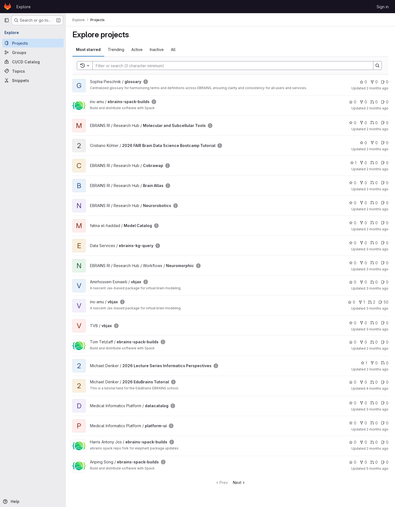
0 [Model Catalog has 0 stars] (352, 222)
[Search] (230, 65)
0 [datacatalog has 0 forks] (363, 403)
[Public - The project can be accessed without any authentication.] (145, 82)
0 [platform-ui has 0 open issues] (384, 423)
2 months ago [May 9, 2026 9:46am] (377, 448)
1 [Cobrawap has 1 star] (353, 162)
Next (239, 482)
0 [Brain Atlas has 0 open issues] (384, 182)
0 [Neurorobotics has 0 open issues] (384, 202)
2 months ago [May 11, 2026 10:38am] (377, 149)
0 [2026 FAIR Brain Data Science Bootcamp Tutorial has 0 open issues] (384, 142)
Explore (23, 6)
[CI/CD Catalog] (33, 61)
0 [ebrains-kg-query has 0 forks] (363, 242)
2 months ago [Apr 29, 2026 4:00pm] (377, 348)
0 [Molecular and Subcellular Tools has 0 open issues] (384, 122)
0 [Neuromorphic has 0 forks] (363, 262)
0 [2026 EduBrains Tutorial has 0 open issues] (384, 382)
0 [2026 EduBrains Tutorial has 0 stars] (352, 382)
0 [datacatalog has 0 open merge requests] (374, 403)
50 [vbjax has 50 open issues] (383, 302)
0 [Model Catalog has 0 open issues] (384, 222)
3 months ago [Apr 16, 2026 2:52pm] (377, 288)
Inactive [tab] (157, 49)
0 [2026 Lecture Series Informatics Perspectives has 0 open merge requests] (384, 363)
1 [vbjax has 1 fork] (362, 302)
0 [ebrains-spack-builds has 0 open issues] (384, 102)
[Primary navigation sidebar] (6, 20)
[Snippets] (33, 80)
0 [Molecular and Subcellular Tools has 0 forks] (363, 122)
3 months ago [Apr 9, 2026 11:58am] (377, 329)
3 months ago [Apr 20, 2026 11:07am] (377, 269)
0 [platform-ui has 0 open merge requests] (374, 423)
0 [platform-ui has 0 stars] (352, 423)
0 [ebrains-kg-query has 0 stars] (352, 242)
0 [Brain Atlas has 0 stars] (352, 182)
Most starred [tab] (88, 49)
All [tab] (173, 49)
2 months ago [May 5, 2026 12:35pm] (377, 108)
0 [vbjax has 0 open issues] (384, 282)
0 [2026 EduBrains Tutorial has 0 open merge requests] (374, 382)
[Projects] (33, 43)
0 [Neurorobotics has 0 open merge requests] (374, 202)
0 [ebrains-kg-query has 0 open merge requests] (374, 242)
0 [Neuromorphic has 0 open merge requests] (374, 262)
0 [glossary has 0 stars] (363, 82)
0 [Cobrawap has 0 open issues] (384, 162)
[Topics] (33, 71)
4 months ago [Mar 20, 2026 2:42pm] (377, 388)
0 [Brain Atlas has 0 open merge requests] (374, 182)
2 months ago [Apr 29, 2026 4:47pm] (377, 209)
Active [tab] (137, 49)
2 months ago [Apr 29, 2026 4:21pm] (377, 189)
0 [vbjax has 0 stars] (352, 282)
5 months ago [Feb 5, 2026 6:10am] (377, 468)
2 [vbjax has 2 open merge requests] (371, 302)
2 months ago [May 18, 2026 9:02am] (377, 169)
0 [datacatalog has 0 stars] (352, 403)
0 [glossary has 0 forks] (374, 82)
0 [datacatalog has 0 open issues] (384, 403)
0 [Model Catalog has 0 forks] (363, 222)
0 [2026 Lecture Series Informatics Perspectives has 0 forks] (374, 363)
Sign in (383, 6)
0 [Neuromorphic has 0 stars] (352, 262)
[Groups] (33, 52)
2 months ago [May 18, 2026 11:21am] (377, 88)
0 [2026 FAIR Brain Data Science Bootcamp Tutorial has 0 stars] (363, 142)
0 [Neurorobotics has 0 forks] (363, 202)
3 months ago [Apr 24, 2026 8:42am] (377, 409)
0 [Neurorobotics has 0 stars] (352, 202)
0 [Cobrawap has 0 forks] (363, 162)
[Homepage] (7, 6)
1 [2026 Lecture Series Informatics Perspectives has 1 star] (364, 363)
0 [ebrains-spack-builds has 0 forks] (363, 102)
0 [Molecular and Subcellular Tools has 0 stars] (352, 122)
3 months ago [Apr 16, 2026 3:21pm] (377, 308)
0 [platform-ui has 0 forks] (363, 423)
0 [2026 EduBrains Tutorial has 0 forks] (363, 382)
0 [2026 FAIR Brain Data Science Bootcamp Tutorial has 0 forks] (374, 142)
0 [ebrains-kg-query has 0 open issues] (384, 242)
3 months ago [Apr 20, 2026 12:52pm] (377, 249)
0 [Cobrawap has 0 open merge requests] (374, 162)
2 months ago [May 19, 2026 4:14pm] (377, 129)
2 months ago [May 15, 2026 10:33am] (377, 369)
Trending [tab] (116, 49)
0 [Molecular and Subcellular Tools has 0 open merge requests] (374, 122)
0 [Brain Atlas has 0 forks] (363, 182)
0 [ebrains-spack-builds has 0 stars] (352, 102)
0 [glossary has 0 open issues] (384, 82)
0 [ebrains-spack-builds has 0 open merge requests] (374, 102)
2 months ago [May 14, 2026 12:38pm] (377, 429)
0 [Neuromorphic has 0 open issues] (384, 262)
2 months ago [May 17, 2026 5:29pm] (377, 229)
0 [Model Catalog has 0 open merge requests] (374, 222)
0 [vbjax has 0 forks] (363, 282)
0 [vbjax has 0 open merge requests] (374, 282)
